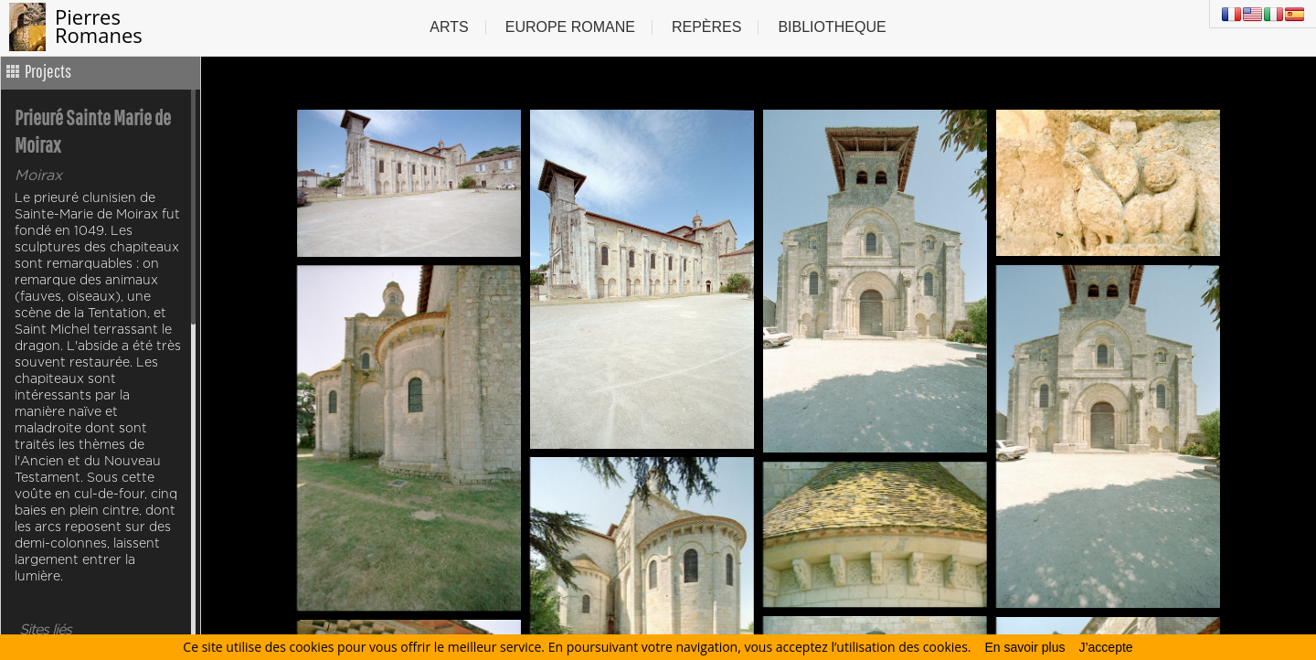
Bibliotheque (832, 27)
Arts (449, 27)
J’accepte (1105, 647)
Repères (706, 27)
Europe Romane (570, 27)
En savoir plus (1025, 647)
